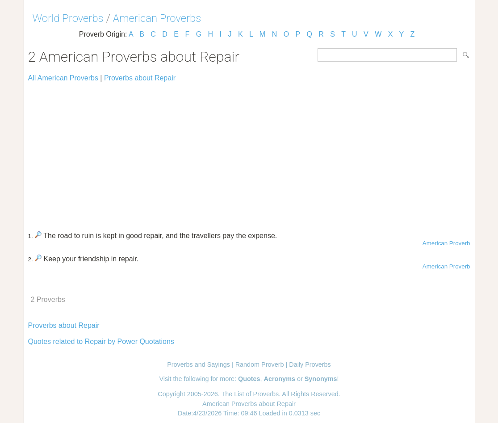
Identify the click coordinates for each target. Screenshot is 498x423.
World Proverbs (68, 18)
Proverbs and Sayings (198, 364)
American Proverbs (157, 18)
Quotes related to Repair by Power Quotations (101, 341)
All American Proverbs (63, 78)
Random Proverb (259, 364)
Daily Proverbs (310, 364)
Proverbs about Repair (140, 78)
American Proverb (446, 243)
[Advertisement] (249, 152)
